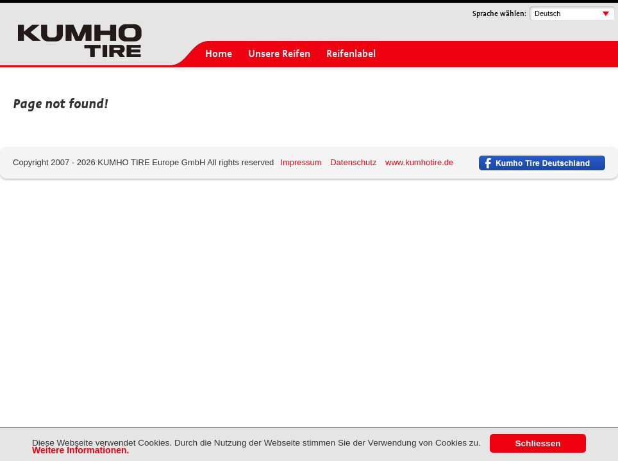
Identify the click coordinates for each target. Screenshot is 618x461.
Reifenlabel (351, 54)
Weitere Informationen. (80, 450)
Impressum (300, 162)
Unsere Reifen (279, 54)
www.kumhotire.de (419, 162)
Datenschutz (353, 162)
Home (218, 54)
